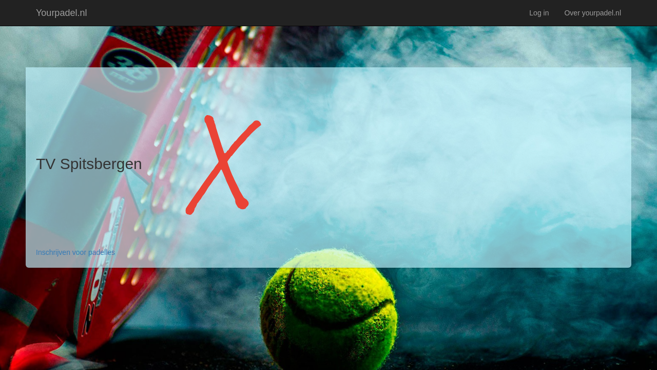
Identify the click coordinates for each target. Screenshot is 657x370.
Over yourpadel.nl (592, 13)
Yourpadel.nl (61, 13)
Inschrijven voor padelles (75, 252)
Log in (539, 13)
